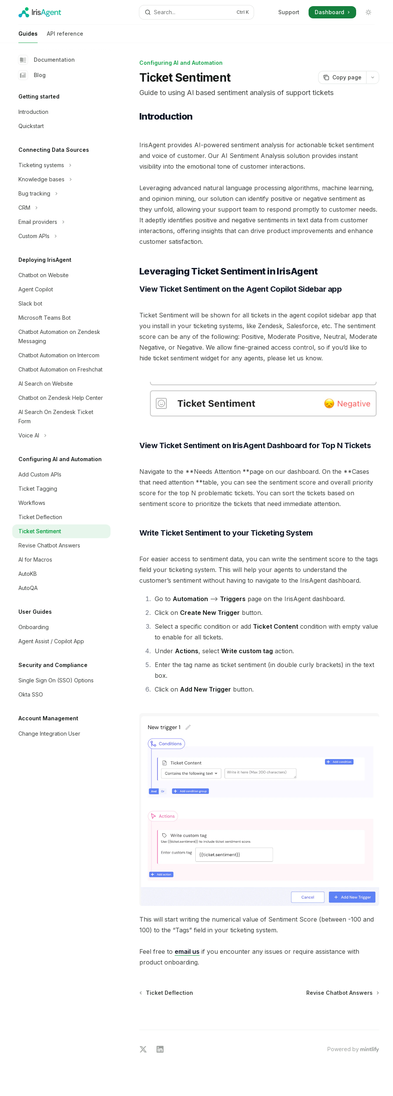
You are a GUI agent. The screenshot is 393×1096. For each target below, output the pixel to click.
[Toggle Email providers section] (61, 222)
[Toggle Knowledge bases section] (61, 179)
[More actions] (372, 77)
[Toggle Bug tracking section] (61, 193)
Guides (28, 36)
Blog (32, 75)
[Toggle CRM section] (61, 208)
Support (288, 12)
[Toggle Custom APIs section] (61, 236)
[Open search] (196, 12)
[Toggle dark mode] (368, 12)
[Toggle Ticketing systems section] (61, 165)
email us (187, 951)
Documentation (46, 59)
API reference (65, 36)
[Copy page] (342, 77)
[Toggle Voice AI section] (61, 435)
